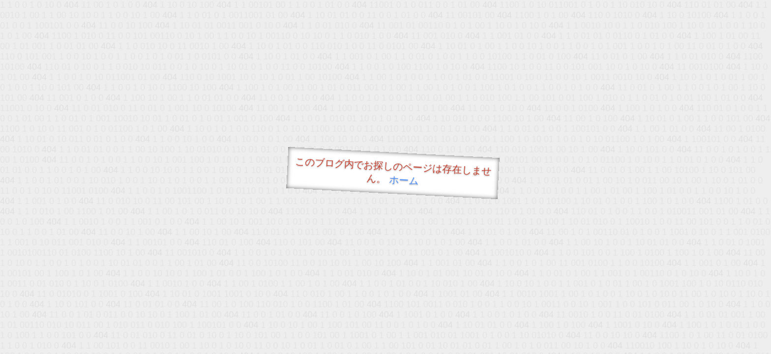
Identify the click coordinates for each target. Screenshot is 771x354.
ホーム (404, 180)
